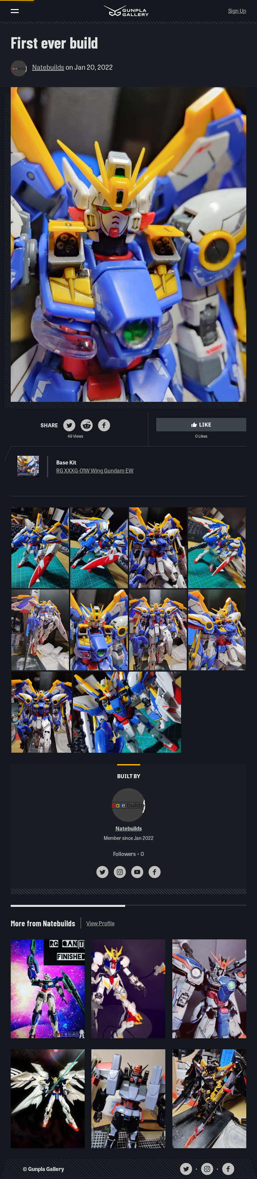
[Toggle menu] (15, 11)
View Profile (100, 923)
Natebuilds (48, 67)
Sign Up (237, 10)
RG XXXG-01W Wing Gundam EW (95, 470)
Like (201, 424)
